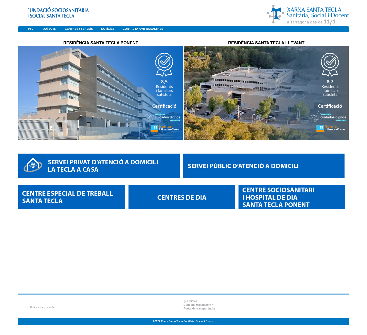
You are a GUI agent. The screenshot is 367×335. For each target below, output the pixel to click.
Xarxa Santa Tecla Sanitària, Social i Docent (187, 321)
